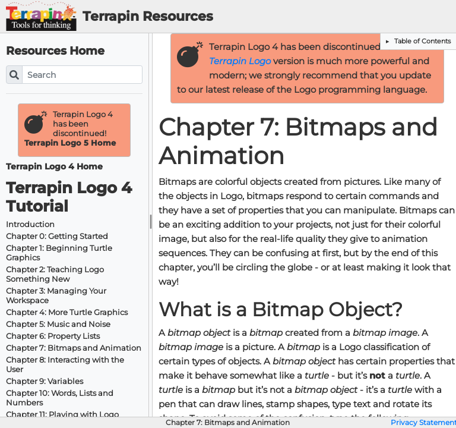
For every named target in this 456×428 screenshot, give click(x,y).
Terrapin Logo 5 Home (70, 143)
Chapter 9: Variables (44, 381)
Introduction (30, 224)
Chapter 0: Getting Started (57, 236)
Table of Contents (421, 41)
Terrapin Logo (240, 61)
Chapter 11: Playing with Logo (62, 414)
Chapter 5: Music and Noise (58, 324)
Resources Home (55, 51)
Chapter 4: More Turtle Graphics (67, 312)
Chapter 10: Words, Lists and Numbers (59, 398)
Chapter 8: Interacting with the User (65, 364)
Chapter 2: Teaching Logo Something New (55, 274)
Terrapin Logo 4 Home (54, 167)
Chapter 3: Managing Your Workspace (56, 296)
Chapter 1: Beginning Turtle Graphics (59, 253)
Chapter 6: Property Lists (53, 336)
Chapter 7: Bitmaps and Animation (73, 348)
